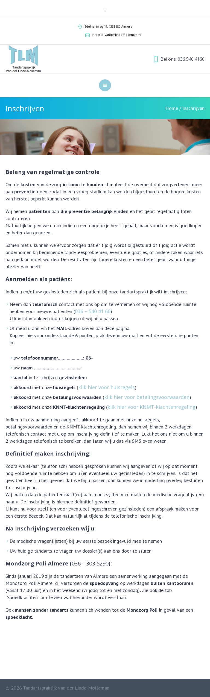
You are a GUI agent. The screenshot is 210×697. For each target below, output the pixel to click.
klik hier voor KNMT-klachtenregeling (151, 407)
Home (171, 108)
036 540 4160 (191, 59)
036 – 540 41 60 (92, 311)
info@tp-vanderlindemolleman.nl (116, 35)
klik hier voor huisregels (106, 387)
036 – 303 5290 (90, 563)
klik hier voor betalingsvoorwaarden (146, 397)
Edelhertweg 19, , (108, 26)
